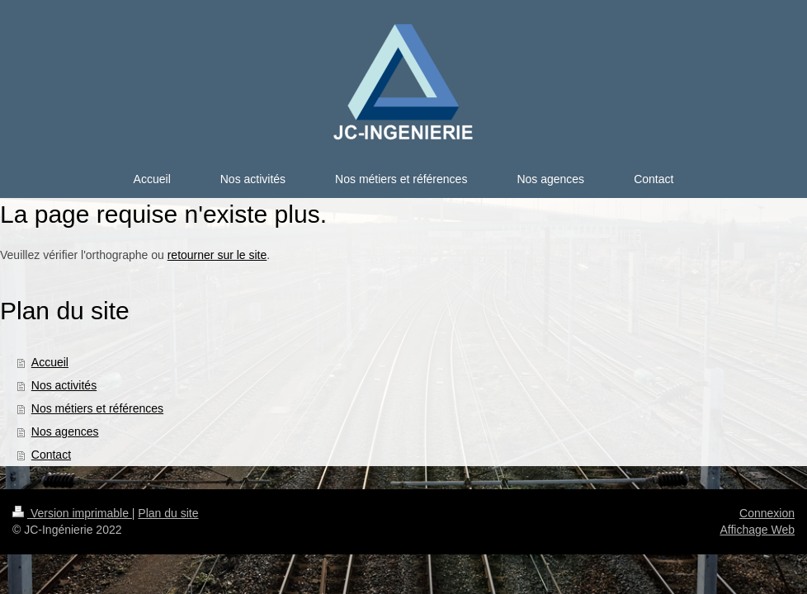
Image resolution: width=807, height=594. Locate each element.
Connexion (767, 513)
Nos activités (64, 385)
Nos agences (65, 431)
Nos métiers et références (97, 408)
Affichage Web (757, 529)
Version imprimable (72, 513)
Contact (51, 454)
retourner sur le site (217, 255)
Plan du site (168, 513)
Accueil (49, 362)
